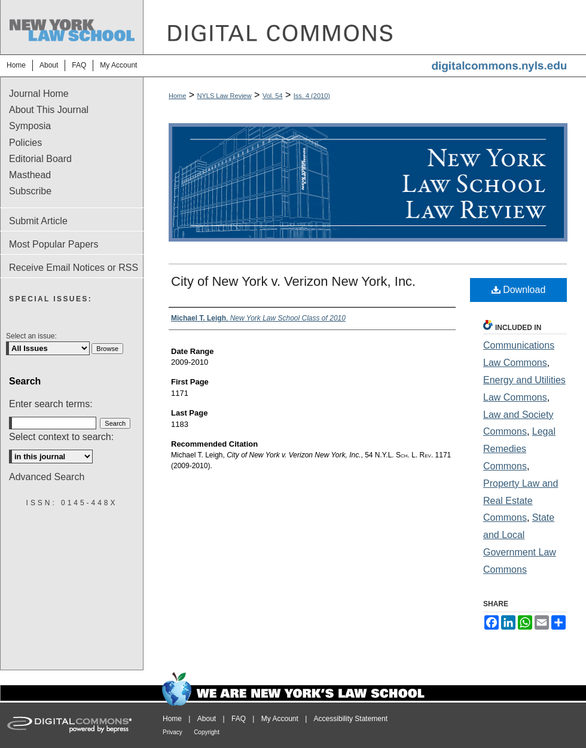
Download (519, 290)
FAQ (238, 719)
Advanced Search (46, 477)
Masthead (30, 175)
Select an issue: (31, 336)
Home (177, 95)
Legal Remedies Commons (519, 448)
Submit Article (38, 221)
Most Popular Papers (53, 244)
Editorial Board (40, 159)
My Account (279, 719)
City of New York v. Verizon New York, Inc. (293, 281)
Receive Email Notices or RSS (73, 267)
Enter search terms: (51, 404)
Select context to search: (61, 437)
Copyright (206, 732)
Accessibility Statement (350, 719)
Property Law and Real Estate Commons (520, 500)
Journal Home (39, 93)
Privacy (172, 732)
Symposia (30, 126)
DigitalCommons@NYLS (365, 27)
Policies (25, 143)
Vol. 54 (273, 95)
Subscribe (30, 191)
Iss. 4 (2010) (312, 95)
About (206, 719)
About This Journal (48, 110)
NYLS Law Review (224, 95)
